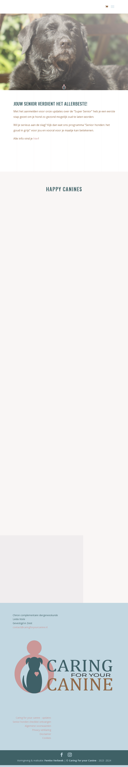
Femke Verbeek (54, 762)
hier (35, 138)
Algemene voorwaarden (38, 727)
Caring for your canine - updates (33, 719)
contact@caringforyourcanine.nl (30, 629)
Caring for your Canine (82, 762)
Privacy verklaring (41, 731)
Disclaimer (45, 735)
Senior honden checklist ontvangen (32, 723)
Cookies (46, 739)
